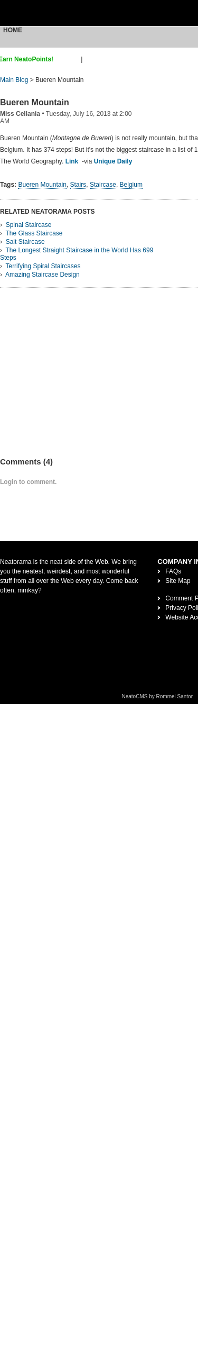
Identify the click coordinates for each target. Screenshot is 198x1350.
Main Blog (14, 80)
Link (72, 161)
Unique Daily (113, 161)
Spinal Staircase (29, 225)
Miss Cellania (20, 113)
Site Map (177, 581)
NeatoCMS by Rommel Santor (157, 696)
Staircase (103, 184)
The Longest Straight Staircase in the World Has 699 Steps (76, 254)
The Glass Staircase (33, 233)
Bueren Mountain (34, 102)
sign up (69, 59)
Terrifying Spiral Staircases (42, 266)
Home (12, 30)
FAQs (173, 571)
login (91, 59)
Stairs (78, 184)
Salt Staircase (25, 241)
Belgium (131, 184)
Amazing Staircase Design (42, 274)
